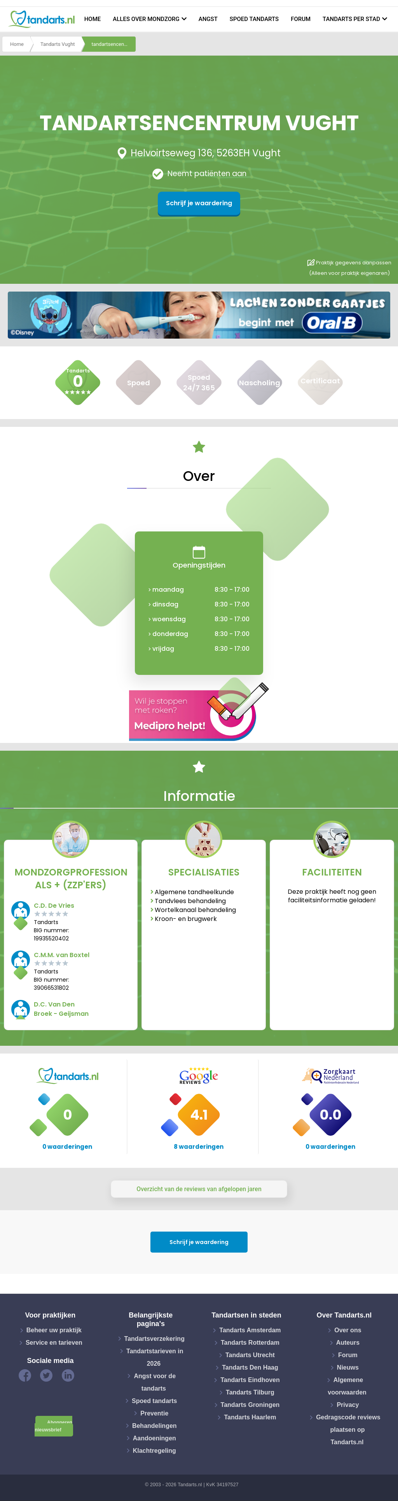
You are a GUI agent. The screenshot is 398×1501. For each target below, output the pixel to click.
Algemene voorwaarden (347, 1386)
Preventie (154, 1413)
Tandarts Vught (57, 44)
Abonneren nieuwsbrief (53, 1426)
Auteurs (348, 1342)
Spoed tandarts (254, 19)
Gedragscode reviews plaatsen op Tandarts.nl (348, 1429)
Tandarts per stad (351, 19)
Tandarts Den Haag (250, 1367)
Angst (208, 19)
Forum (301, 19)
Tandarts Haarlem (250, 1417)
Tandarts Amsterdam (250, 1330)
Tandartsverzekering (154, 1338)
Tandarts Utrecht (250, 1355)
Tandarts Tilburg (250, 1392)
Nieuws (348, 1367)
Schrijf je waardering (199, 203)
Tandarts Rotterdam (250, 1342)
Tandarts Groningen (250, 1404)
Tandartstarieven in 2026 (154, 1356)
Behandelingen (154, 1425)
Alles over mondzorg (146, 19)
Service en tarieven (54, 1342)
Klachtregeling (154, 1450)
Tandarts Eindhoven (250, 1380)
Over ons (347, 1330)
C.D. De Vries (54, 905)
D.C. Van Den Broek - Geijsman (61, 1009)
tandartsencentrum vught (114, 44)
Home (92, 19)
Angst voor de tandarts (155, 1381)
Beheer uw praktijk (54, 1330)
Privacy (348, 1404)
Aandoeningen (154, 1438)
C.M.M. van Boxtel (61, 955)
